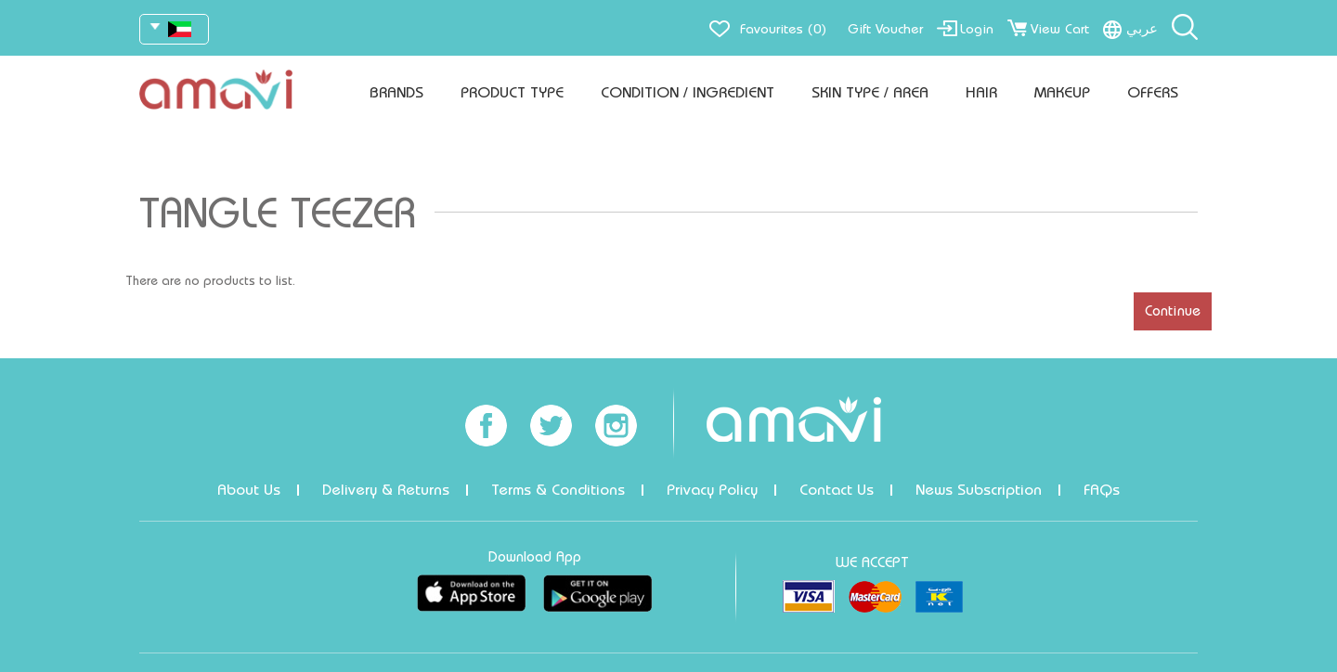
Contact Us (836, 489)
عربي (1142, 28)
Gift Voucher (885, 28)
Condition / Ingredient (687, 92)
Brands (396, 92)
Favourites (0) (783, 28)
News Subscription (978, 489)
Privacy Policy (712, 489)
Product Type (512, 92)
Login (976, 28)
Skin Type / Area (869, 92)
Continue (1173, 311)
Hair (981, 92)
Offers (1152, 92)
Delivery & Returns (385, 489)
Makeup (1062, 92)
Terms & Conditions (558, 489)
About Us (248, 489)
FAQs (1102, 489)
